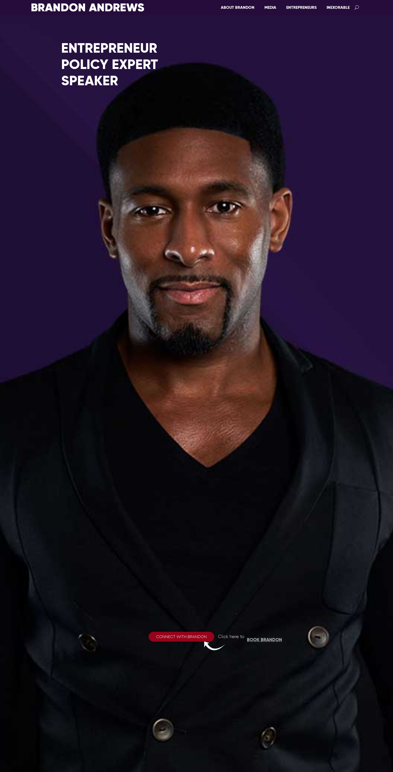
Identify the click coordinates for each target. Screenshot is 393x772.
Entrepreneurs (301, 8)
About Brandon (237, 8)
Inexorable (338, 8)
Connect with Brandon (181, 636)
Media (270, 8)
